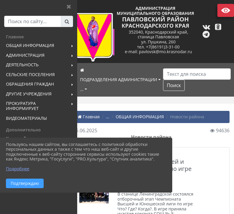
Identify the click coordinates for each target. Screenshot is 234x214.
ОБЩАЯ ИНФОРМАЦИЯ (148, 116)
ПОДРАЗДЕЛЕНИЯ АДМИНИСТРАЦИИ (127, 79)
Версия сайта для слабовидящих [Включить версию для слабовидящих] (225, 10)
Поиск (182, 85)
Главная (97, 116)
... (90, 89)
